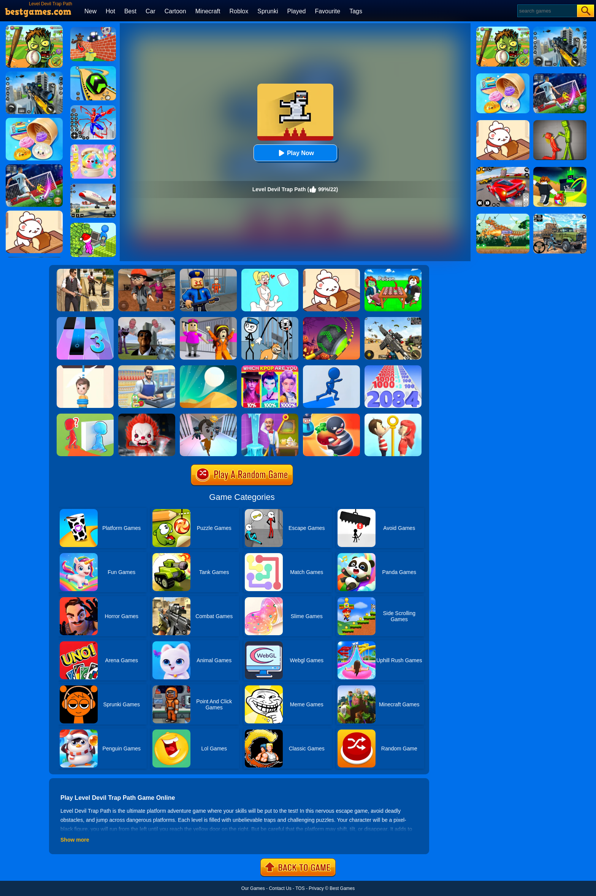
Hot (110, 11)
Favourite (327, 11)
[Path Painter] (331, 368)
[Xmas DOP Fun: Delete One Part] (269, 271)
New (90, 11)
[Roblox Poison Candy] (393, 271)
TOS (299, 888)
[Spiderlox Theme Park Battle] (93, 108)
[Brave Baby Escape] (85, 416)
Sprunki (267, 11)
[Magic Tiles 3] (85, 319)
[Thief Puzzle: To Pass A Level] (269, 319)
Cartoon (175, 11)
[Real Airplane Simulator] (93, 186)
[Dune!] (208, 368)
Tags (355, 11)
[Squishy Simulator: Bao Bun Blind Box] (93, 147)
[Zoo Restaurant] (331, 271)
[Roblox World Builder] (93, 29)
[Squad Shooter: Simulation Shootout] (393, 319)
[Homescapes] (269, 416)
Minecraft (207, 11)
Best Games (342, 888)
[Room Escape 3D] (331, 416)
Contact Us (280, 888)
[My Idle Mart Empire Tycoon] (93, 225)
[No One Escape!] (146, 416)
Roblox (238, 11)
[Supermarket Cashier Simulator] (146, 368)
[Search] (546, 11)
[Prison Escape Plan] (208, 416)
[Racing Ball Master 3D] (93, 68)
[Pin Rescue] (393, 416)
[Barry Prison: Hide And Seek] (208, 271)
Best (130, 11)
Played (296, 11)
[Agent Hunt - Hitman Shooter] (85, 271)
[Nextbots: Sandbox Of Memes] (146, 319)
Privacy (316, 888)
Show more (74, 840)
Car (150, 11)
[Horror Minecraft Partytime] (208, 319)
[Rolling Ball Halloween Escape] (331, 319)
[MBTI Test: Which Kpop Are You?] (269, 368)
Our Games (253, 888)
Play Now (295, 153)
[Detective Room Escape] (146, 271)
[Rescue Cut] (85, 368)
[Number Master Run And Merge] (393, 368)
